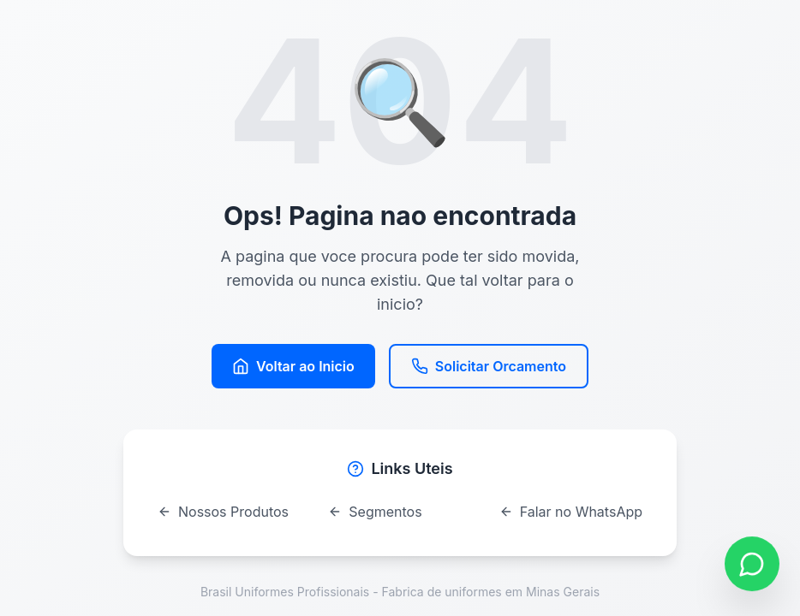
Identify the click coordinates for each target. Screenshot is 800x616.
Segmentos (374, 511)
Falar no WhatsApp (570, 511)
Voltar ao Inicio (293, 366)
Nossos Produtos (223, 511)
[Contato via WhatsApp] (752, 563)
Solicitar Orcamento (488, 366)
